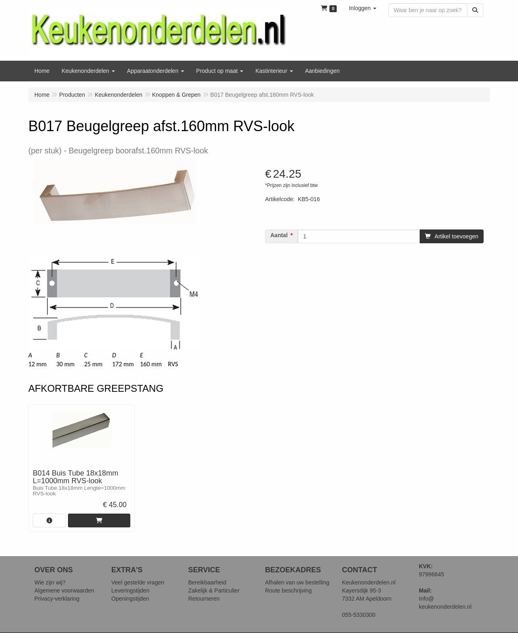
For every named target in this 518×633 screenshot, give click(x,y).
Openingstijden (130, 598)
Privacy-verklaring (56, 598)
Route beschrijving (288, 590)
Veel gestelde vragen (137, 582)
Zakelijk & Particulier (214, 590)
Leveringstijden (130, 590)
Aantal (279, 235)
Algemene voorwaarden (64, 590)
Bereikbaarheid (207, 582)
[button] (362, 8)
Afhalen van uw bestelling (297, 582)
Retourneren (204, 598)
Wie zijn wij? (50, 582)
